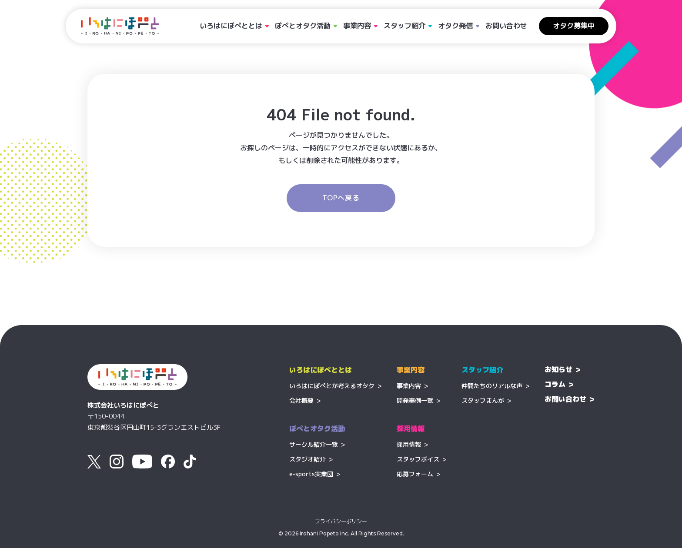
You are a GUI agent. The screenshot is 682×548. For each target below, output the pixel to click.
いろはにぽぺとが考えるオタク (331, 386)
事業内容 (409, 386)
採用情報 (409, 444)
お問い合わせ (506, 25)
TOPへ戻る (341, 198)
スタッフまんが (482, 400)
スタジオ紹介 (307, 459)
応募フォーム (415, 474)
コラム (555, 384)
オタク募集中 (574, 25)
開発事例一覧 (415, 400)
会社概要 (301, 400)
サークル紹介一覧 (313, 444)
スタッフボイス (418, 459)
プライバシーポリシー (341, 521)
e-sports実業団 (311, 474)
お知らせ (558, 369)
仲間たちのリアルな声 (491, 386)
